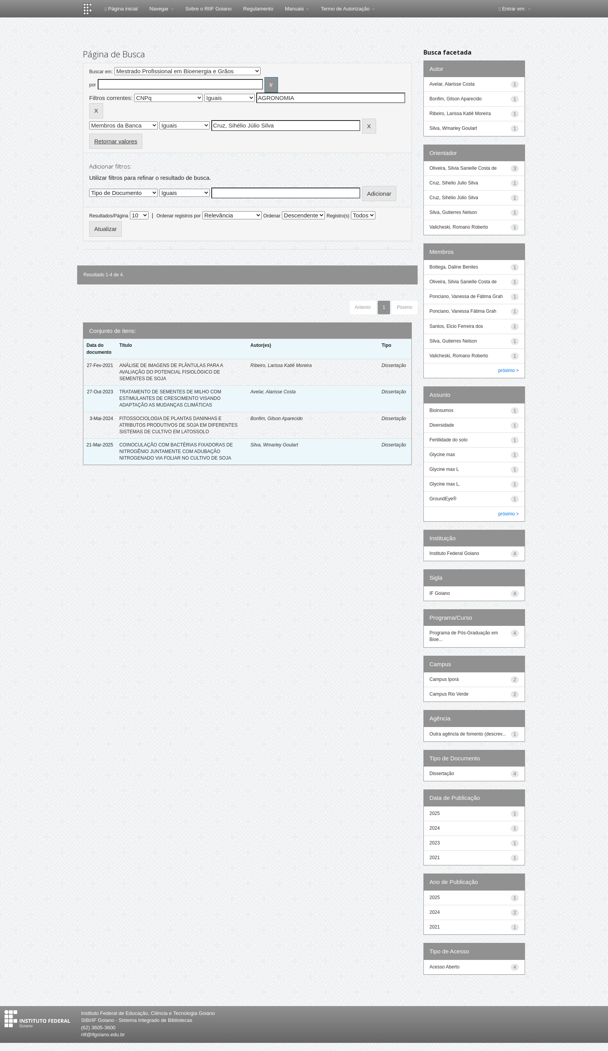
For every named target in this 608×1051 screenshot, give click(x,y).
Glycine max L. (445, 484)
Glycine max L (444, 469)
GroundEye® (443, 498)
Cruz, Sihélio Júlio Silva (454, 197)
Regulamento (258, 9)
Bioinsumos (442, 410)
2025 (435, 813)
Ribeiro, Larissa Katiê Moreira (281, 365)
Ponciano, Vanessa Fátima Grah (463, 311)
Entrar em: (515, 9)
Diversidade (442, 425)
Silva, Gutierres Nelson (453, 212)
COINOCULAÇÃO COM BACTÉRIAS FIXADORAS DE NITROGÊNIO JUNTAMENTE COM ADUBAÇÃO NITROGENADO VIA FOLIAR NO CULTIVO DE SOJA (176, 451)
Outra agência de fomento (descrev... (468, 734)
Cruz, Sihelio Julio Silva (454, 183)
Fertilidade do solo (449, 440)
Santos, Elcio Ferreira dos (456, 326)
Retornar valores (115, 141)
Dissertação (394, 365)
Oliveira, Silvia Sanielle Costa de (463, 168)
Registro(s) (337, 216)
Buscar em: (101, 71)
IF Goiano (440, 593)
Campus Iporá (444, 679)
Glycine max (442, 454)
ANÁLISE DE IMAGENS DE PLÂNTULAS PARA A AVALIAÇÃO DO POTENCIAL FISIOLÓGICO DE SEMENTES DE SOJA (171, 372)
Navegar (161, 9)
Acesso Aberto (444, 967)
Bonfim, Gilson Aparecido (276, 418)
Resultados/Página (108, 216)
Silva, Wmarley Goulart (274, 445)
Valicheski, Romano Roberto (459, 227)
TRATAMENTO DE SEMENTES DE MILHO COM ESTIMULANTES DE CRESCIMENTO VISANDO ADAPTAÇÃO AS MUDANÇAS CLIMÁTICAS (170, 398)
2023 (435, 843)
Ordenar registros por (178, 216)
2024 (435, 828)
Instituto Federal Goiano (454, 553)
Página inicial (121, 9)
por (92, 85)
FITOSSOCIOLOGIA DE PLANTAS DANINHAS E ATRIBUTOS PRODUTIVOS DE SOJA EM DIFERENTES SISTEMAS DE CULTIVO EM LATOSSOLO (178, 425)
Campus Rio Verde (449, 694)
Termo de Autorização (348, 9)
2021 (435, 857)
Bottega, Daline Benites (454, 267)
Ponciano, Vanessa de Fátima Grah (466, 296)
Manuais (297, 9)
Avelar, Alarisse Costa (273, 392)
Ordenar (271, 216)
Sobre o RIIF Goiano (208, 9)
